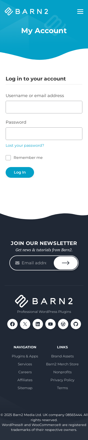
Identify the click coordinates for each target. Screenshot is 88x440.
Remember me (28, 157)
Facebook (12, 324)
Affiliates (24, 380)
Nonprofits (62, 372)
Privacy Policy (62, 380)
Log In (20, 172)
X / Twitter (25, 324)
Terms (62, 388)
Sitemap (25, 388)
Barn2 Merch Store (62, 364)
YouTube (50, 324)
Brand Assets (62, 356)
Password (16, 122)
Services (25, 364)
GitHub (76, 324)
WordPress (63, 324)
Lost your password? (25, 145)
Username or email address (35, 95)
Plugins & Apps (25, 356)
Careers (25, 372)
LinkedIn (38, 324)
